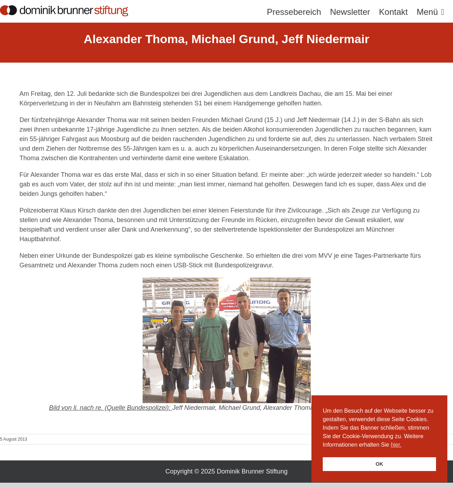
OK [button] (379, 464)
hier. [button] (396, 445)
